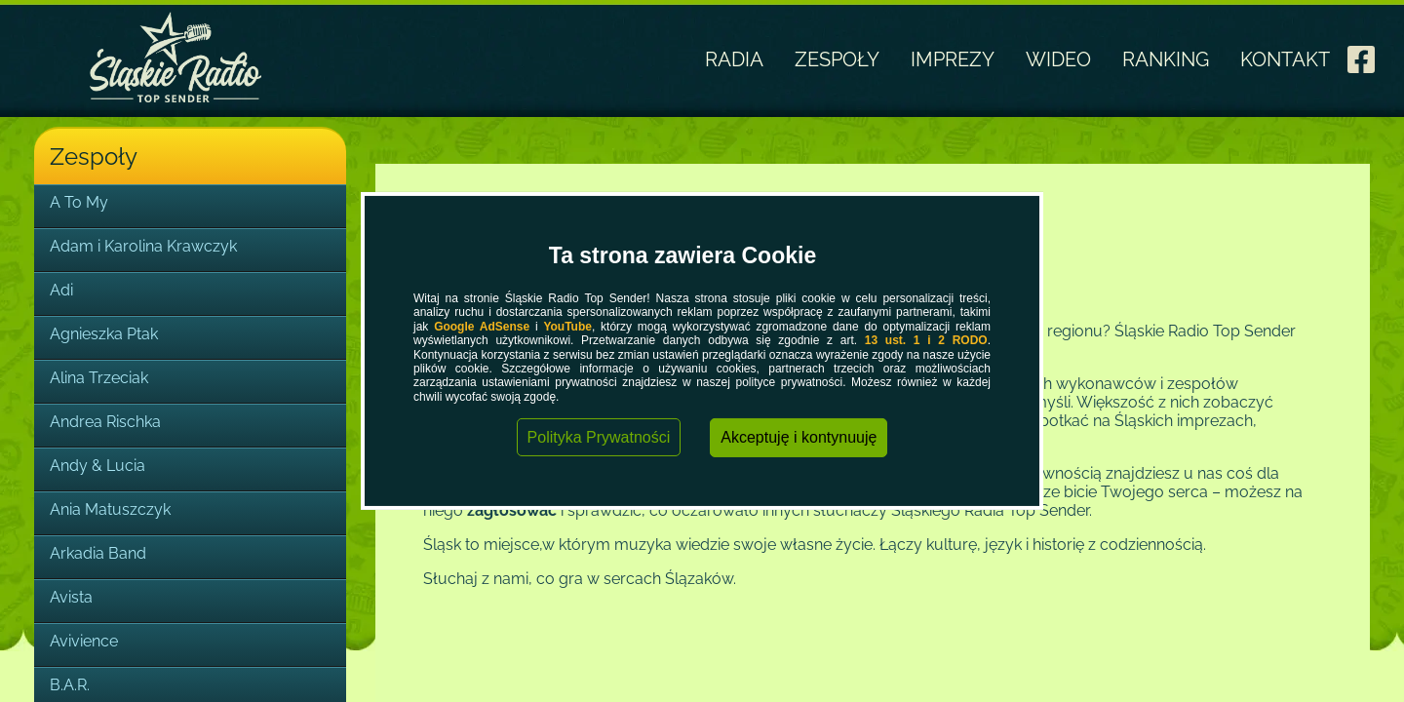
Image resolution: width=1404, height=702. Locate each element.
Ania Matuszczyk (110, 509)
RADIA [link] (734, 59)
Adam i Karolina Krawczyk (143, 246)
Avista (71, 597)
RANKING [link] (1165, 59)
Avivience (84, 641)
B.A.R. (70, 685)
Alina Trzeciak (99, 378)
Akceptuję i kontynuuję (799, 437)
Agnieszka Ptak (104, 334)
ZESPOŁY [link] (837, 59)
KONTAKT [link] (1285, 59)
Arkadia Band (98, 553)
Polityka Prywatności (599, 437)
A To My (79, 202)
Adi (61, 290)
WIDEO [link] (1058, 59)
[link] (1361, 53)
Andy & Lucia (97, 465)
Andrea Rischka (105, 421)
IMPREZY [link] (952, 59)
